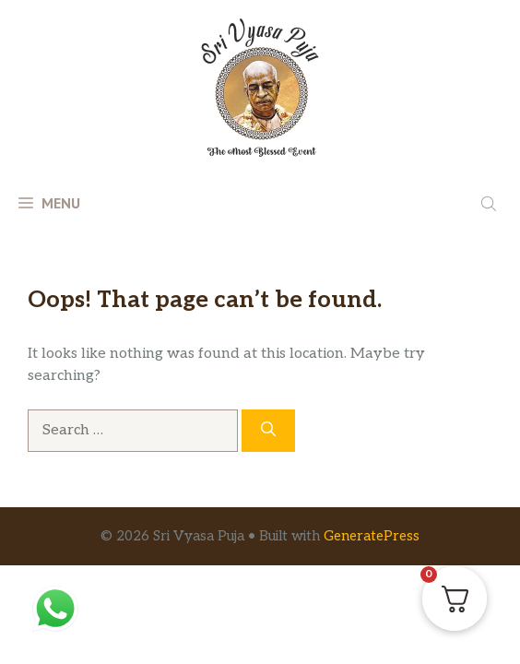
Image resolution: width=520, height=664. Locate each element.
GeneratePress (372, 536)
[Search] (268, 430)
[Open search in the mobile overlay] (490, 203)
